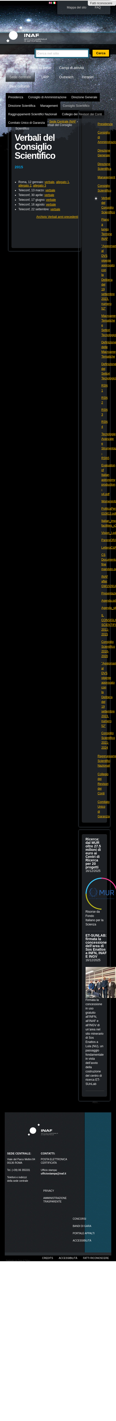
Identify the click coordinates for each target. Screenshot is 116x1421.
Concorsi (79, 1218)
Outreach (66, 77)
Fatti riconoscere (101, 3)
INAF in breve (41, 68)
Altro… (96, 1102)
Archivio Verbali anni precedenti (57, 217)
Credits (47, 1258)
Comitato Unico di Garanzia (26, 123)
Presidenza (15, 97)
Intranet (88, 77)
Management (49, 106)
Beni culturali (19, 86)
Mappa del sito (76, 7)
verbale (49, 182)
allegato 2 (24, 185)
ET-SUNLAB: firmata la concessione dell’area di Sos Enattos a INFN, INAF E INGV (96, 945)
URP (45, 77)
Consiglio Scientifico (76, 106)
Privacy (48, 1190)
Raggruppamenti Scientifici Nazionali (32, 114)
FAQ (98, 7)
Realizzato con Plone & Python (18, 1260)
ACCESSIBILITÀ (82, 1240)
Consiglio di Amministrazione (47, 97)
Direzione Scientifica (21, 106)
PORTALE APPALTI (84, 1233)
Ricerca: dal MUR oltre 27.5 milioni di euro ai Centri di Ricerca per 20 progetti (93, 853)
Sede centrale (20, 77)
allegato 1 (62, 182)
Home (16, 68)
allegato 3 (39, 185)
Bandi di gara (82, 1226)
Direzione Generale (84, 97)
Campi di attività (71, 68)
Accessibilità (68, 1258)
